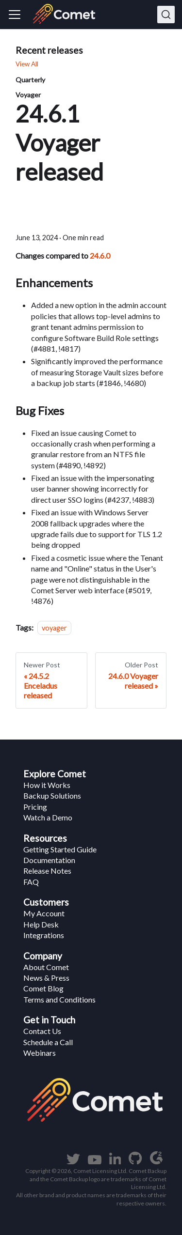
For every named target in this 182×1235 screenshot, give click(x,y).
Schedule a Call (48, 1042)
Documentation (49, 859)
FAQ (31, 881)
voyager (54, 628)
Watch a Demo (47, 817)
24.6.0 (100, 255)
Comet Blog (43, 988)
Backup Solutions (52, 795)
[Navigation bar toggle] (14, 14)
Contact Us (42, 1030)
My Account (44, 913)
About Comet (46, 967)
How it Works (46, 784)
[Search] (166, 14)
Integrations (43, 935)
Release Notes (47, 870)
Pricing (35, 806)
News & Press (46, 977)
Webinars (39, 1052)
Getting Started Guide (60, 849)
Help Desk (41, 924)
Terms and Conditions (59, 999)
